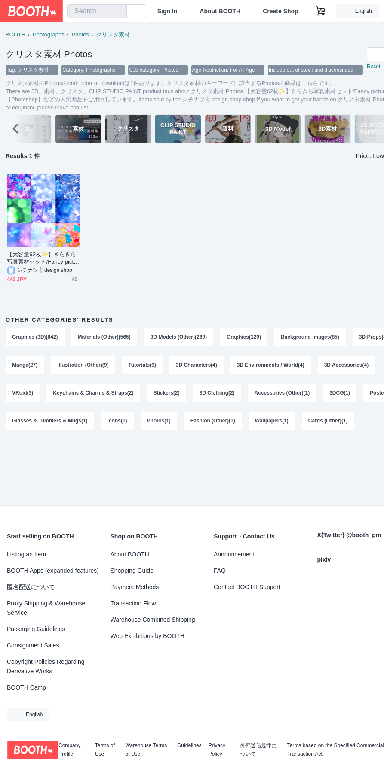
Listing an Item (26, 554)
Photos (80, 34)
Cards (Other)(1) (328, 422)
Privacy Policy (217, 750)
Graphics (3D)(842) (35, 337)
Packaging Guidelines (36, 629)
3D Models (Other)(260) (179, 337)
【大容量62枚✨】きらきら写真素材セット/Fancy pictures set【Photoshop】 (43, 259)
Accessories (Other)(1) (282, 394)
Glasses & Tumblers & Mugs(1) (50, 422)
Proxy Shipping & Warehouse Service (46, 608)
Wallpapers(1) (272, 422)
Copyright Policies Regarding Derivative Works (46, 666)
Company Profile (69, 750)
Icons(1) (117, 422)
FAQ (220, 570)
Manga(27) (24, 366)
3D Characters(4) (196, 366)
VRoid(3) (22, 394)
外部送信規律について (258, 750)
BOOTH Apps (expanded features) (53, 570)
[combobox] (97, 11)
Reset (373, 67)
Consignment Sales (33, 645)
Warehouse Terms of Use (146, 750)
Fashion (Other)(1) (212, 422)
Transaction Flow (133, 603)
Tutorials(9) (142, 366)
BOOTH (15, 34)
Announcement (234, 554)
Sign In (167, 11)
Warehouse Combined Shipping (153, 619)
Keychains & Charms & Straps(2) (93, 394)
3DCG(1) (340, 394)
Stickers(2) (167, 394)
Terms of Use (105, 750)
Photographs (49, 34)
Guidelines (189, 745)
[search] (118, 12)
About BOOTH (220, 11)
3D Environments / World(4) (270, 366)
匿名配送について (31, 587)
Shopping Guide (132, 570)
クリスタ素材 (113, 34)
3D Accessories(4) (346, 366)
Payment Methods (135, 587)
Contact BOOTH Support (247, 587)
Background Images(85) (310, 337)
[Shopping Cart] (321, 11)
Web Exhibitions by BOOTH (147, 635)
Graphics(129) (244, 337)
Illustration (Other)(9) (82, 366)
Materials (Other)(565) (104, 337)
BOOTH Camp (26, 687)
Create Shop (280, 11)
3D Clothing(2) (217, 394)
